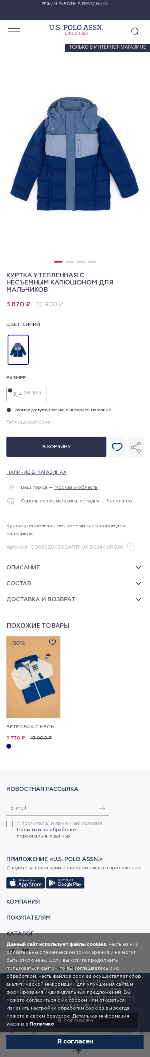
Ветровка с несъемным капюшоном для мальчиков (33, 727)
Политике (42, 1024)
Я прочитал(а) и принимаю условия (59, 830)
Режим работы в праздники (75, 4)
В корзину (56, 447)
